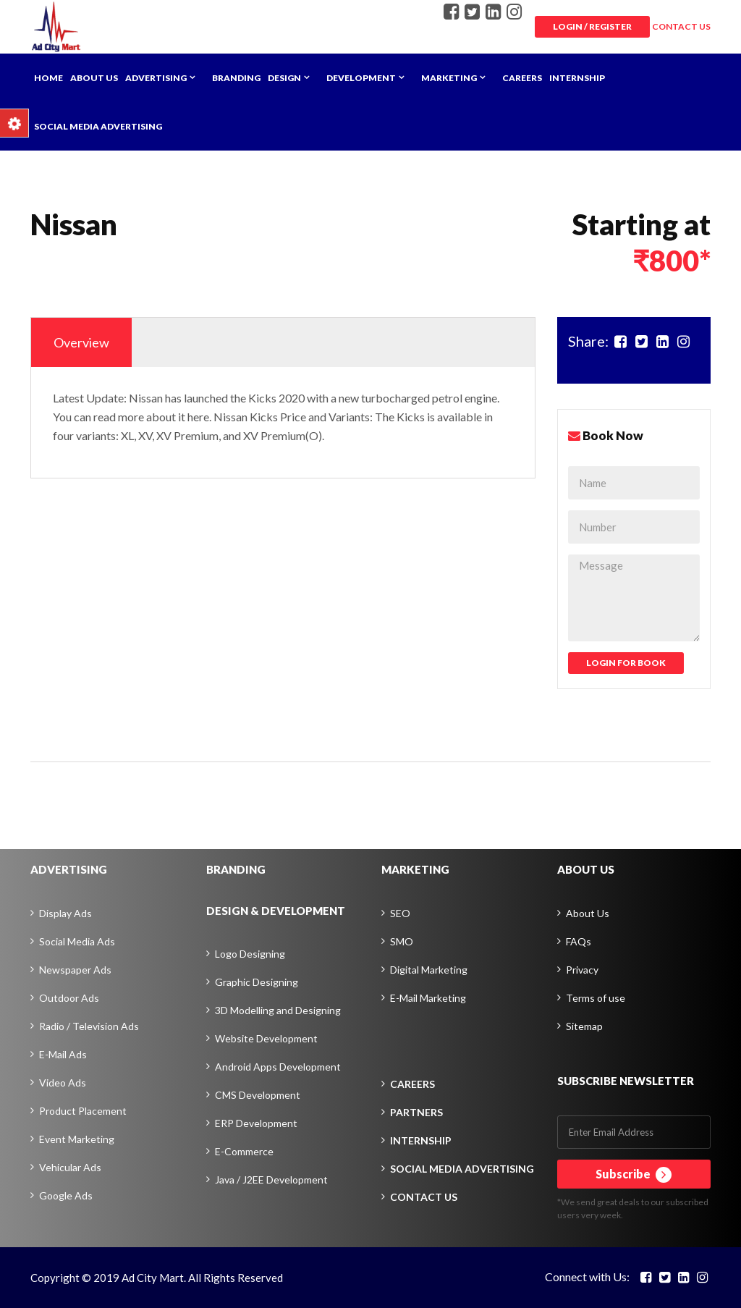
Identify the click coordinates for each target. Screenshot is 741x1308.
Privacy (582, 969)
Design (284, 77)
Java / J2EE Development (271, 1179)
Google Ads (66, 1195)
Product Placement (83, 1111)
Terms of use (595, 998)
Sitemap (584, 1026)
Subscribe (634, 1175)
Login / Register (592, 26)
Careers (522, 77)
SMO (401, 941)
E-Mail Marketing (428, 998)
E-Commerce (244, 1151)
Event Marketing (76, 1139)
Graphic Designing (256, 982)
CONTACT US (681, 26)
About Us (94, 77)
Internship (577, 77)
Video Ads (62, 1082)
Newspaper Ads (75, 969)
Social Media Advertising (98, 126)
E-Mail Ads (63, 1054)
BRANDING (236, 869)
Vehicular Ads (70, 1167)
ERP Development (256, 1123)
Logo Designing (250, 954)
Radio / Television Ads (89, 1026)
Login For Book (626, 662)
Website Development (266, 1038)
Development (361, 77)
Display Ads (65, 913)
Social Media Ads (77, 941)
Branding (236, 77)
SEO (400, 913)
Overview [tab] (81, 342)
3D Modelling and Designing (278, 1010)
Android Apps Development (278, 1066)
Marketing (449, 77)
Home (48, 77)
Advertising (156, 77)
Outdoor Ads (69, 998)
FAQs (578, 941)
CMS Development (257, 1095)
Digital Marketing (428, 969)
